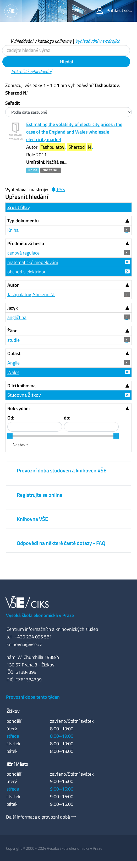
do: (67, 418)
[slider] (10, 436)
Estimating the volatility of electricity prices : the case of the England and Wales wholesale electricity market (74, 132)
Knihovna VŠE (32, 519)
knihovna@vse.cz (24, 644)
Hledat (66, 61)
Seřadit (12, 103)
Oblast (13, 353)
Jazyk (12, 307)
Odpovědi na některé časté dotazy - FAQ (61, 543)
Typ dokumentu (23, 220)
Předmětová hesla (25, 243)
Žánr (12, 330)
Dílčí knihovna (21, 385)
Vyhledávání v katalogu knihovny (41, 41)
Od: (10, 418)
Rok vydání (18, 408)
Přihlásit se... (114, 10)
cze (76, 10)
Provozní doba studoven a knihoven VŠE (61, 470)
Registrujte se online (39, 495)
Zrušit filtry (18, 207)
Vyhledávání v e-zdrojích (97, 41)
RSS (58, 189)
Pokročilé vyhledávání (31, 71)
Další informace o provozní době (38, 816)
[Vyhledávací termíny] (66, 50)
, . (66, 147)
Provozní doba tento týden (33, 696)
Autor (13, 285)
